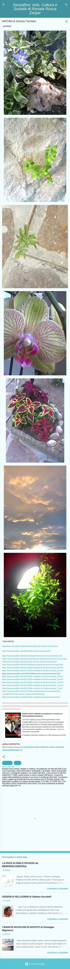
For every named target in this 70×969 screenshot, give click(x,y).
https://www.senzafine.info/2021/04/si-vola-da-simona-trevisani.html (29, 662)
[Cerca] (66, 5)
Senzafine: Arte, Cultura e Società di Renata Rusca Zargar (35, 9)
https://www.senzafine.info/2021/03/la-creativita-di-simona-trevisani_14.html (32, 682)
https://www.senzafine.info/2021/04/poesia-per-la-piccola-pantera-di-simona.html (34, 659)
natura (17, 763)
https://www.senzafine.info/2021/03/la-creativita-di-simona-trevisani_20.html (32, 676)
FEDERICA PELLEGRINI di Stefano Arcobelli (26, 896)
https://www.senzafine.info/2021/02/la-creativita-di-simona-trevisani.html (31, 697)
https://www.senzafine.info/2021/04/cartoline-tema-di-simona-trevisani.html (32, 656)
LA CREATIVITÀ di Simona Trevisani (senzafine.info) (23, 694)
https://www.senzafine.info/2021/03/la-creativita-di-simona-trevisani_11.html (32, 685)
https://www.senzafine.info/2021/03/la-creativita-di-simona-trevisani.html (31, 691)
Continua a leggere (57, 889)
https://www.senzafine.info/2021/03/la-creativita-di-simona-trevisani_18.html (32, 679)
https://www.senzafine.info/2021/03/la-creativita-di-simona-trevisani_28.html (32, 668)
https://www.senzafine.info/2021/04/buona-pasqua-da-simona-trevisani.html (32, 665)
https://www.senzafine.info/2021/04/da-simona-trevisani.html (26, 651)
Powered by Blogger (35, 964)
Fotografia (7, 763)
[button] (66, 22)
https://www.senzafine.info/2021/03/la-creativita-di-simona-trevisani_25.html (32, 670)
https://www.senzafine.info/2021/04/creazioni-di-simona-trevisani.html (30, 646)
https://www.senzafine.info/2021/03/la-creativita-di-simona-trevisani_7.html (32, 688)
